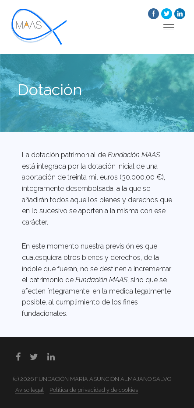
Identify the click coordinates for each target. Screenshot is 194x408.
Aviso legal (29, 390)
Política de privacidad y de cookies (93, 390)
